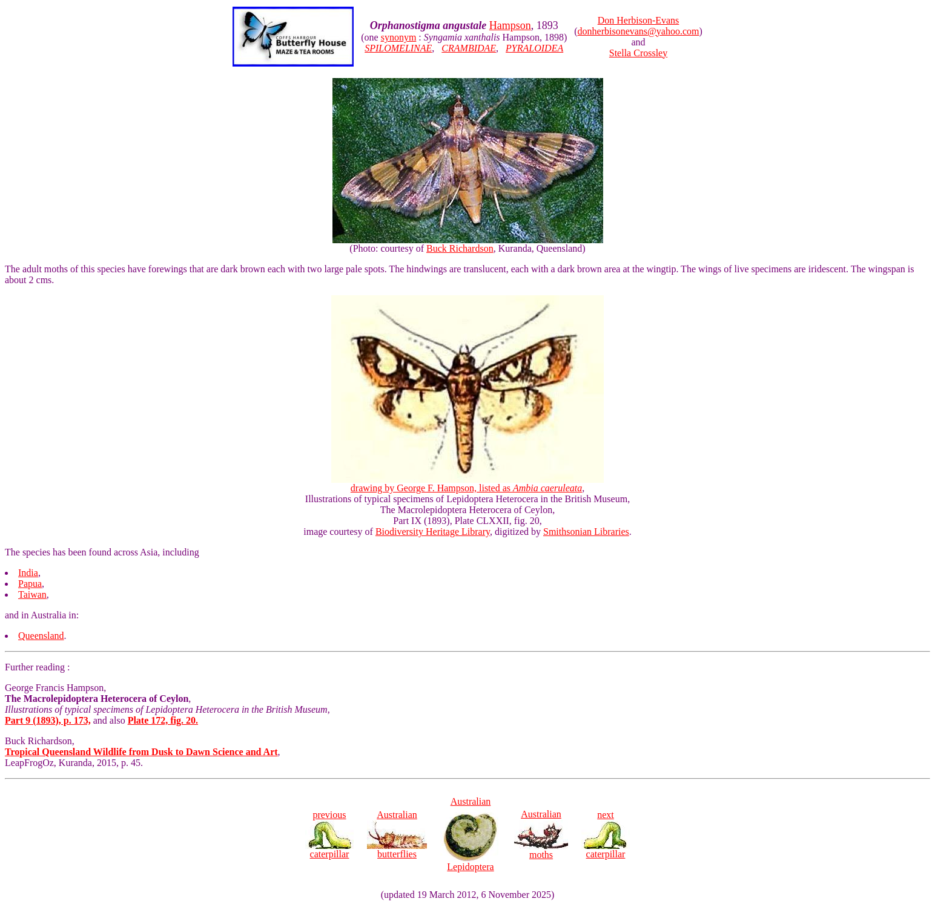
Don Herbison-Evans (638, 20)
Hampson (510, 25)
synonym (399, 37)
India (28, 573)
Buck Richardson (460, 248)
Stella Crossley (638, 53)
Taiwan (32, 594)
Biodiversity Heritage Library (432, 531)
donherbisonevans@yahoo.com (638, 31)
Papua (30, 583)
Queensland (41, 635)
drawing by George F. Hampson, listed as (467, 483)
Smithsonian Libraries (586, 531)
